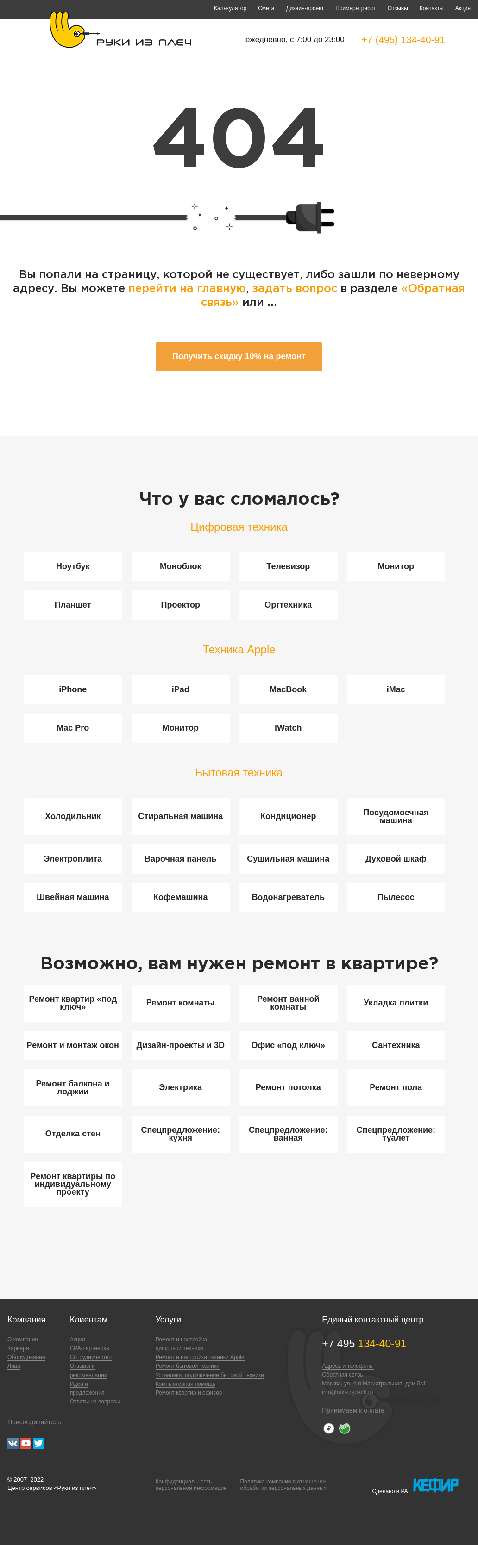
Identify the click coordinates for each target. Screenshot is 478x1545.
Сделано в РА (415, 1486)
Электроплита (73, 858)
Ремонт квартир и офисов (189, 1393)
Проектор (180, 604)
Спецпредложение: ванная (288, 1133)
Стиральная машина (180, 816)
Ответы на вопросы (95, 1401)
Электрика (180, 1087)
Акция (463, 8)
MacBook (288, 689)
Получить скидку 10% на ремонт (239, 356)
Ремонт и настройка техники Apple (200, 1357)
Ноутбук (73, 566)
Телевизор (288, 566)
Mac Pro (73, 727)
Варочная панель (181, 858)
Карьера (18, 1348)
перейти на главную (187, 289)
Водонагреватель (288, 897)
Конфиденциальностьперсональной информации (191, 1484)
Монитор (396, 566)
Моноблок (180, 566)
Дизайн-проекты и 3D (180, 1045)
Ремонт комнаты (180, 1002)
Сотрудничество (91, 1357)
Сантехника (396, 1045)
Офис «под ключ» (288, 1045)
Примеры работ (355, 8)
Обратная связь (342, 1374)
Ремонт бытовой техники (188, 1366)
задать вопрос (294, 289)
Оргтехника (288, 604)
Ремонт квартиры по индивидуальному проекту (72, 1184)
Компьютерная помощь (185, 1384)
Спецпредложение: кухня (180, 1133)
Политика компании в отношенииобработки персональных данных (283, 1484)
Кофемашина (180, 897)
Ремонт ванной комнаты (288, 1002)
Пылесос (396, 897)
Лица (13, 1366)
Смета (266, 8)
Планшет (73, 604)
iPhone (73, 689)
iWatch (288, 727)
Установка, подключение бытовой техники (210, 1375)
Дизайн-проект (305, 8)
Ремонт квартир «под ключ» (73, 1002)
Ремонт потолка (288, 1087)
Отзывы (398, 8)
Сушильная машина (288, 858)
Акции (78, 1339)
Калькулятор (230, 8)
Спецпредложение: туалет (395, 1133)
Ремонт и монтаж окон (73, 1045)
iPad (180, 689)
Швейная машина (73, 897)
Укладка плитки (396, 1002)
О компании (22, 1339)
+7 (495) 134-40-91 (403, 39)
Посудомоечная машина (395, 816)
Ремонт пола (396, 1087)
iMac (396, 689)
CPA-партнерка (89, 1348)
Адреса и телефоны (348, 1366)
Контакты (432, 8)
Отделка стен (73, 1133)
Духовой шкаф (396, 858)
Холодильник (73, 816)
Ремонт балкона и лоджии (73, 1087)
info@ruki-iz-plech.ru (347, 1392)
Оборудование (26, 1357)
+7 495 (364, 1344)
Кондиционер (288, 816)
